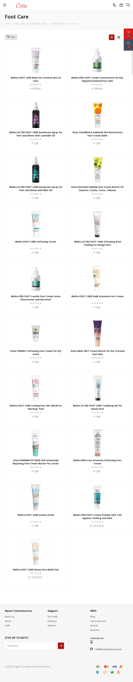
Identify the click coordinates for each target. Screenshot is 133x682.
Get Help (53, 616)
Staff (7, 625)
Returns (52, 625)
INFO (93, 611)
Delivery (52, 621)
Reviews (95, 630)
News (8, 621)
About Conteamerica (18, 611)
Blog (92, 616)
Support (53, 611)
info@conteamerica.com (108, 649)
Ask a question (98, 621)
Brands (94, 625)
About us (10, 616)
